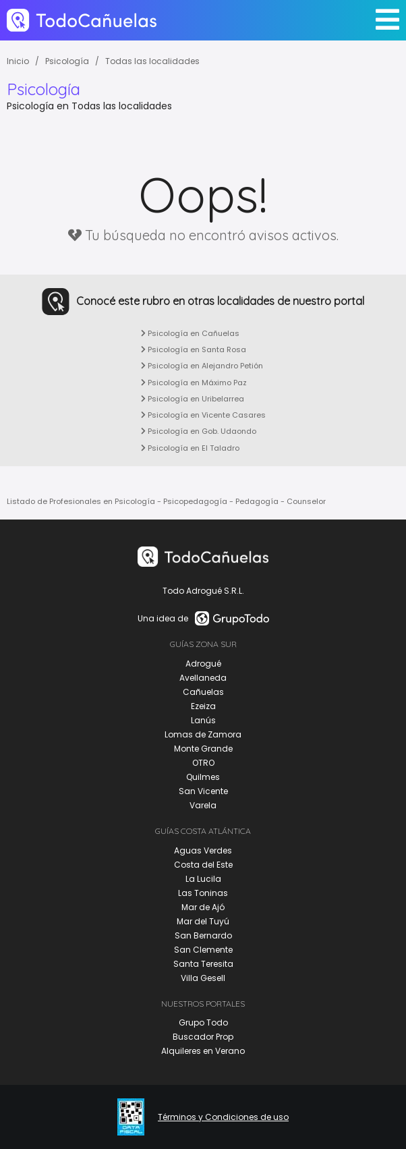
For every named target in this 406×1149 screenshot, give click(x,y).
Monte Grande (203, 748)
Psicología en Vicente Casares (203, 415)
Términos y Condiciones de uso (223, 1117)
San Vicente (203, 791)
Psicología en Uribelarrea (192, 398)
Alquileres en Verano (203, 1051)
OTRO (203, 762)
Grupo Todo (203, 1022)
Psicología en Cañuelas (190, 333)
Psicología (67, 61)
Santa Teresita (203, 964)
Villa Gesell (203, 978)
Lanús (203, 720)
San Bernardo (203, 935)
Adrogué (203, 663)
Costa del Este (203, 864)
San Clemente (203, 949)
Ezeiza (203, 706)
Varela (203, 805)
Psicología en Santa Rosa (193, 349)
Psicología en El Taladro (190, 448)
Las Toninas (203, 893)
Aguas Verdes (203, 850)
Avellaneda (203, 677)
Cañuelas (203, 692)
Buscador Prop (203, 1036)
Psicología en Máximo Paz (194, 382)
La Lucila (203, 879)
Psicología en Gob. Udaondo (198, 431)
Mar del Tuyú (203, 921)
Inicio (18, 61)
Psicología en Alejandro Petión (202, 365)
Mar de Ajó (203, 907)
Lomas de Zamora (203, 734)
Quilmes (203, 777)
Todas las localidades (152, 61)
